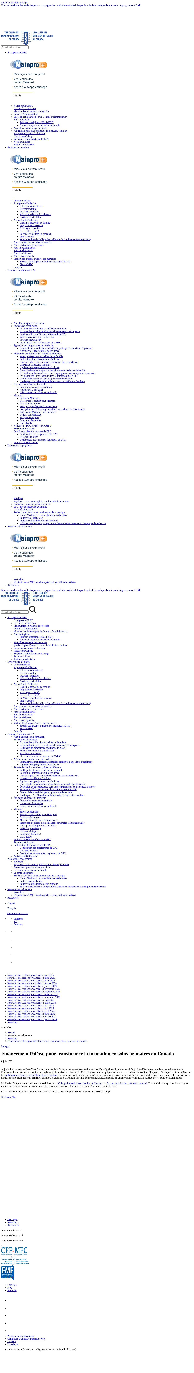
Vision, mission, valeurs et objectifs (31, 111)
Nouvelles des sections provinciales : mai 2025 (30, 1008)
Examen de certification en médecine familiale (43, 328)
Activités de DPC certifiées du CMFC (32, 425)
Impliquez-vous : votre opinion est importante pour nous (41, 501)
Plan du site (13, 1344)
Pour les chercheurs (23, 250)
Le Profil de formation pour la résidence (39, 359)
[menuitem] (100, 908)
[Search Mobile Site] (15, 612)
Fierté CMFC (26, 264)
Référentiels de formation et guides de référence (37, 353)
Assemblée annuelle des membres (30, 128)
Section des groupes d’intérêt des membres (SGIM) (45, 261)
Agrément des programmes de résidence (33, 345)
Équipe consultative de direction (29, 133)
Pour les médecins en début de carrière (33, 242)
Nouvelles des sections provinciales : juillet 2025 (31, 1002)
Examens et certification (25, 326)
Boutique (18, 924)
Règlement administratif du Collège (31, 139)
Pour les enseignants (24, 256)
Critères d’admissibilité (31, 206)
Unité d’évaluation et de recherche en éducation (43, 515)
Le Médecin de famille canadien (36, 234)
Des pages (12, 1219)
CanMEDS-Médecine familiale (35, 364)
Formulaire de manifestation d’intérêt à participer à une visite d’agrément (56, 348)
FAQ (16, 921)
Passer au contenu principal (14, 2)
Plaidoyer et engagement (19, 445)
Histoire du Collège (23, 136)
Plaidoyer (18, 498)
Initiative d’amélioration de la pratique (39, 520)
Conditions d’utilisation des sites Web (26, 1338)
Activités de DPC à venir (26, 442)
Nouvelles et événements (19, 526)
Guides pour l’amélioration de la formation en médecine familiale (52, 381)
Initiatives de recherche (31, 518)
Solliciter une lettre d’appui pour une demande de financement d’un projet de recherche (63, 523)
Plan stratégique (21, 119)
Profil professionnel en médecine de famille (41, 356)
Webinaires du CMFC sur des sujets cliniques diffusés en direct (45, 582)
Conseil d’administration (26, 114)
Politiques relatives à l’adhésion (35, 214)
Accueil (11, 1032)
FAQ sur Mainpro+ (29, 417)
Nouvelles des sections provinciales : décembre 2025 (33, 989)
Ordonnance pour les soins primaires (32, 504)
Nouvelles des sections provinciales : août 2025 (30, 1000)
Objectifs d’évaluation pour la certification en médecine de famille (52, 370)
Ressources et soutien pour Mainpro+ (38, 400)
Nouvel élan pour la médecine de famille (40, 125)
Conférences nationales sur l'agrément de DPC (43, 439)
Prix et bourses (27, 236)
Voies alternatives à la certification (37, 337)
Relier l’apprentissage (30, 414)
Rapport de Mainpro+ (30, 420)
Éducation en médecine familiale (30, 384)
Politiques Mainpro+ (30, 403)
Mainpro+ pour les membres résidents (38, 406)
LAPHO (11, 1341)
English (11, 903)
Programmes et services (31, 225)
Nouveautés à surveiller (31, 389)
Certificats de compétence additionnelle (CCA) (43, 334)
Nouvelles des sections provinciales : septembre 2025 (33, 997)
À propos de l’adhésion (25, 203)
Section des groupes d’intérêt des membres (35, 258)
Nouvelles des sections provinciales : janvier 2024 (32, 1019)
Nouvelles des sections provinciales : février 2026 (32, 983)
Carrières (18, 918)
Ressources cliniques (24, 428)
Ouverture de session (17, 913)
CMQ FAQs (26, 423)
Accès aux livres (22, 141)
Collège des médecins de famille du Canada (80, 1083)
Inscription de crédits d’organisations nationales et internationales (52, 409)
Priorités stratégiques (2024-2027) (37, 122)
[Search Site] (15, 47)
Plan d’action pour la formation (29, 323)
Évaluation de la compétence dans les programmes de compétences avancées (57, 373)
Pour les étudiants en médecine (29, 245)
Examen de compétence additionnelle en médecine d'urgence (50, 331)
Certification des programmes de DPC (32, 431)
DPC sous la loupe (29, 437)
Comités (18, 267)
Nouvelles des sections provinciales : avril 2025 (31, 1011)
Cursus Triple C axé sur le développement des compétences (49, 362)
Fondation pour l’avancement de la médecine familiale (40, 130)
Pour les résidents (22, 253)
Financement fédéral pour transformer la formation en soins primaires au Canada (47, 1041)
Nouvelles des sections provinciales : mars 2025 (31, 1014)
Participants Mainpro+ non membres (38, 412)
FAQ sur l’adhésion (29, 211)
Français (11, 908)
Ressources (13, 585)
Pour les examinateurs (24, 247)
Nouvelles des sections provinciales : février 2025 (32, 1016)
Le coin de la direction (25, 108)
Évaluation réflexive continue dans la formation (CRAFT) (48, 376)
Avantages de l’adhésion (26, 220)
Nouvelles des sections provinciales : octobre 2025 (32, 994)
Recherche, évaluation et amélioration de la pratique (39, 512)
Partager (5, 1046)
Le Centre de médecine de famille (30, 506)
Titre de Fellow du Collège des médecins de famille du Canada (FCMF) (55, 239)
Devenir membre (22, 200)
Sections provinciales (24, 144)
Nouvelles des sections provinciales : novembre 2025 (33, 991)
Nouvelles (19, 579)
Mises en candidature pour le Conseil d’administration (40, 116)
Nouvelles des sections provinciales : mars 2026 (31, 977)
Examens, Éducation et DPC (21, 270)
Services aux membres (18, 147)
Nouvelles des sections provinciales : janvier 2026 (32, 986)
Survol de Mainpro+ (30, 398)
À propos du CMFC (17, 52)
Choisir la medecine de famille (35, 222)
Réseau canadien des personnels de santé (127, 1083)
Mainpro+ (18, 395)
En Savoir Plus (8, 1097)
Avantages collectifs (30, 228)
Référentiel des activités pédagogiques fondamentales (46, 378)
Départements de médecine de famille (38, 392)
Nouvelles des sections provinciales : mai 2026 (30, 975)
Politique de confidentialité (20, 1336)
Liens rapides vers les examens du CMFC (40, 342)
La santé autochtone (23, 509)
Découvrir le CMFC (30, 231)
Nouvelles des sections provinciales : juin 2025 (30, 1005)
